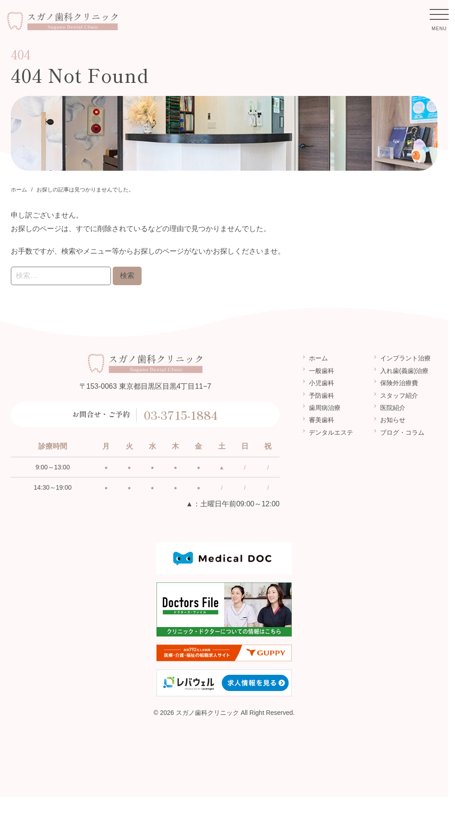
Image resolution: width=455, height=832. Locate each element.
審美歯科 (321, 419)
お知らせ (392, 419)
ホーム (318, 358)
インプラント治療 (405, 358)
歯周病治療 (324, 407)
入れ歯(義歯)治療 (404, 370)
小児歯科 (321, 382)
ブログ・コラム (402, 432)
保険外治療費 (399, 382)
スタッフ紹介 (399, 395)
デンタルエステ (331, 432)
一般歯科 (321, 370)
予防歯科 (321, 395)
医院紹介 (392, 407)
